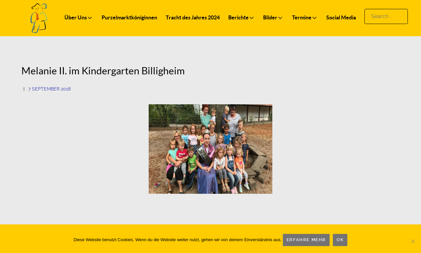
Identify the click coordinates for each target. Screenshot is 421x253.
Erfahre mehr (306, 239)
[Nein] (412, 241)
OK (340, 239)
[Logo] (39, 17)
